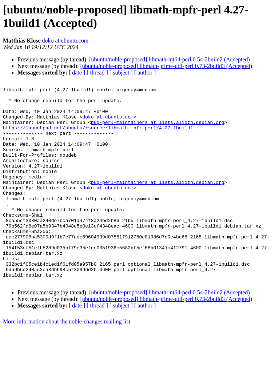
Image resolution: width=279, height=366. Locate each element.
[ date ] (77, 72)
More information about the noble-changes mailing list (66, 360)
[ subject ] (121, 72)
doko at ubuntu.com (65, 40)
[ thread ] (97, 72)
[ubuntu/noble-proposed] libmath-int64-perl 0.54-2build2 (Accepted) (169, 59)
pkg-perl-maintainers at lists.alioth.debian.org (157, 129)
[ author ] (145, 72)
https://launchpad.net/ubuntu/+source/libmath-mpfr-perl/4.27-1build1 (98, 136)
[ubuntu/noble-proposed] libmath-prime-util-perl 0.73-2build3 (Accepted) (166, 66)
